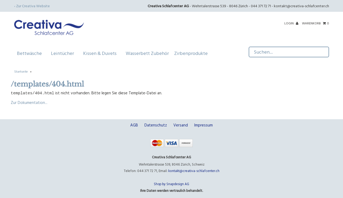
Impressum (203, 125)
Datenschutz (155, 125)
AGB (134, 125)
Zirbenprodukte (191, 53)
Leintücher (64, 53)
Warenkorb (315, 23)
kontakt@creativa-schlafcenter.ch (301, 6)
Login (291, 23)
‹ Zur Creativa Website (32, 6)
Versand (180, 125)
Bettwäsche (31, 53)
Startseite (21, 71)
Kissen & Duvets (101, 53)
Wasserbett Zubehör (147, 53)
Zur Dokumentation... (29, 102)
